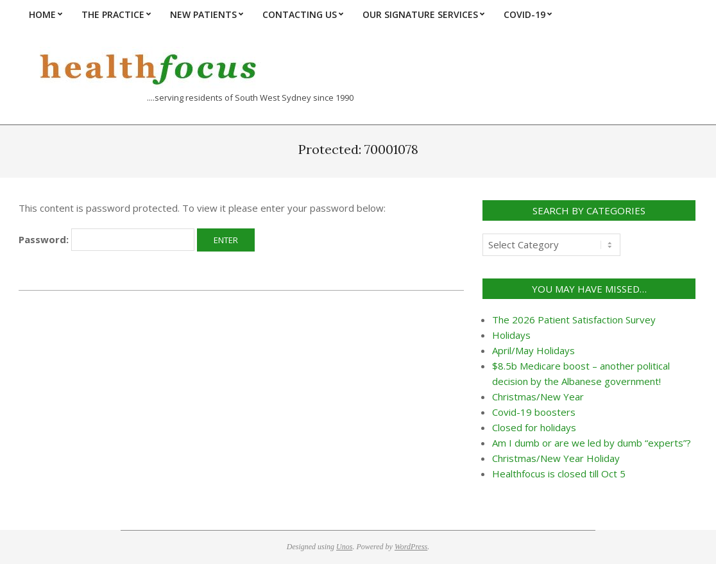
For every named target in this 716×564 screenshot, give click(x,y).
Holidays (511, 335)
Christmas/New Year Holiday (556, 458)
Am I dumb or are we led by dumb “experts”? (591, 442)
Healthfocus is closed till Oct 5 (559, 473)
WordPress (411, 546)
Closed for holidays (534, 427)
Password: (106, 239)
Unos (344, 546)
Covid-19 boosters (533, 412)
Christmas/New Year (538, 396)
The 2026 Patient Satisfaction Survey (574, 319)
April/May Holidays (533, 350)
